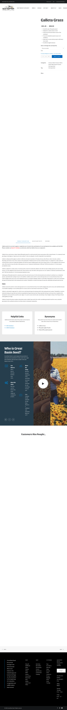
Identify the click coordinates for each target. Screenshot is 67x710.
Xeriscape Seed (51, 66)
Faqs (47, 664)
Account (48, 670)
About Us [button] (54, 8)
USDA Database (10, 327)
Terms (47, 672)
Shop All (27, 664)
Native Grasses (55, 62)
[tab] (37, 241)
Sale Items (38, 664)
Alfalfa (26, 681)
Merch (33, 8)
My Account (49, 1)
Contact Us (48, 674)
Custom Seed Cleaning (60, 1)
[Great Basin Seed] (8, 8)
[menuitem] (49, 1)
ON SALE (39, 8)
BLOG (60, 8)
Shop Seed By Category (23, 8)
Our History (49, 665)
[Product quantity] (46, 56)
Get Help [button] (46, 8)
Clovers (37, 669)
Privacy (48, 676)
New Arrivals (38, 670)
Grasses (50, 62)
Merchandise (38, 667)
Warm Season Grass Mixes (28, 674)
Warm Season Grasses (56, 64)
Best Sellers (38, 665)
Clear (42, 50)
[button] (43, 56)
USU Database (10, 325)
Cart (54, 1)
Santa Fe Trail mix (15, 247)
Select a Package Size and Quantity (49, 45)
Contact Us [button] (61, 671)
